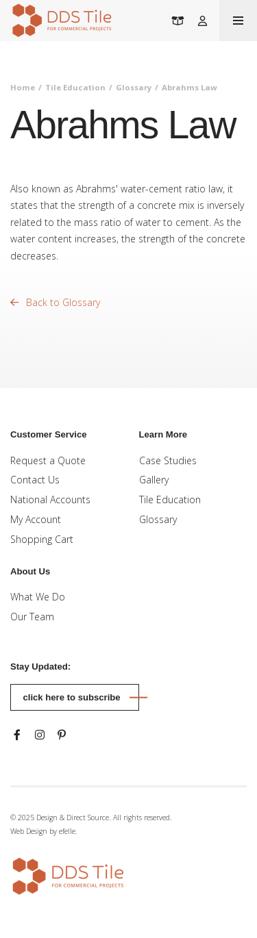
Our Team (32, 616)
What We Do (37, 596)
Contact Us (35, 479)
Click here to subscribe (72, 697)
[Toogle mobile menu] (238, 20)
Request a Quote (48, 460)
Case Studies (168, 460)
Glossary (133, 87)
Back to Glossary (55, 302)
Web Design (28, 831)
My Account (35, 519)
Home (22, 87)
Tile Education (75, 87)
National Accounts (50, 499)
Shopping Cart (41, 539)
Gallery (154, 479)
